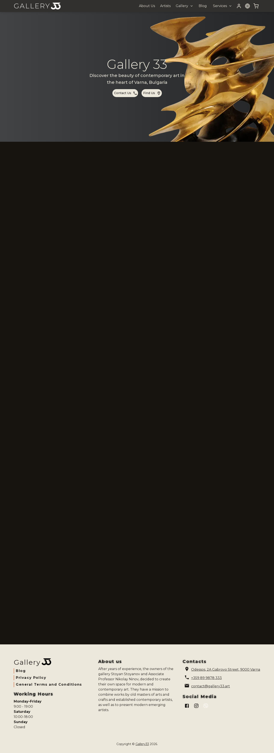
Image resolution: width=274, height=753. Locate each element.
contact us (125, 93)
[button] (184, 6)
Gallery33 (142, 744)
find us (152, 93)
